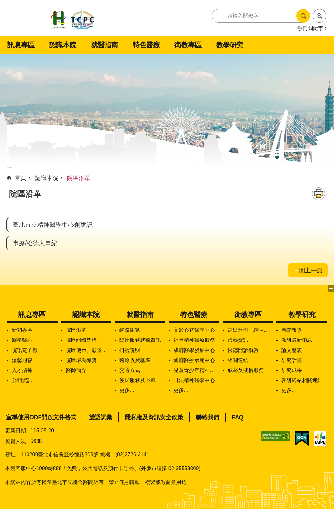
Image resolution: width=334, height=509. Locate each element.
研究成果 (291, 370)
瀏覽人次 (15, 441)
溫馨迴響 (22, 360)
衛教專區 (188, 45)
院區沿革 (78, 178)
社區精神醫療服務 (194, 340)
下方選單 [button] (331, 288)
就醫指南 (104, 45)
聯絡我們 (207, 417)
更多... (126, 390)
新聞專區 (22, 330)
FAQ (237, 417)
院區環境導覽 (81, 360)
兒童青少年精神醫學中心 (196, 370)
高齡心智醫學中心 (194, 330)
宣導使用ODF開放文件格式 (41, 417)
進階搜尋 (319, 16)
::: (7, 294)
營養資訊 (238, 340)
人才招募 (22, 370)
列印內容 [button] (318, 193)
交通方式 (129, 370)
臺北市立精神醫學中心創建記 (53, 224)
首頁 (20, 178)
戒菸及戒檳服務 (246, 370)
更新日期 (15, 430)
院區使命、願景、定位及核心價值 (89, 350)
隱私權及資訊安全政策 (154, 417)
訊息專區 (21, 45)
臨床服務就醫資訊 (140, 340)
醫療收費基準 (134, 360)
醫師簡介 (76, 370)
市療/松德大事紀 (35, 243)
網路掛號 (129, 330)
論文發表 (291, 350)
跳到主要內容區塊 (3, 3)
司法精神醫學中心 (194, 380)
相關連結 (238, 360)
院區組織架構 (81, 340)
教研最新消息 (296, 340)
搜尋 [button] (303, 16)
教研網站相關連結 (302, 380)
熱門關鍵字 (310, 28)
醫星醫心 (22, 340)
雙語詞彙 (100, 417)
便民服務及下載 (137, 380)
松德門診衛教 (243, 350)
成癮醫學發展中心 (194, 350)
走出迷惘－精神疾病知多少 (250, 330)
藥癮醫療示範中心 (194, 360)
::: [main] (8, 168)
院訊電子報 (25, 350)
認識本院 (62, 45)
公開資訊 (22, 380)
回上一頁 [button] (310, 270)
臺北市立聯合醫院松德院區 (72, 20)
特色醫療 (146, 45)
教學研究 (229, 45)
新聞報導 (291, 330)
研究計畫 (291, 360)
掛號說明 (129, 350)
